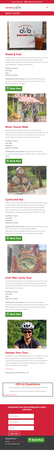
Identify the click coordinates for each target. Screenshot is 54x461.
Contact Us (9, 369)
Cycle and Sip (14, 199)
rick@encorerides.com (18, 441)
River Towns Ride (16, 127)
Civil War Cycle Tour (18, 277)
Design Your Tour (16, 352)
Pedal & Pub (13, 54)
